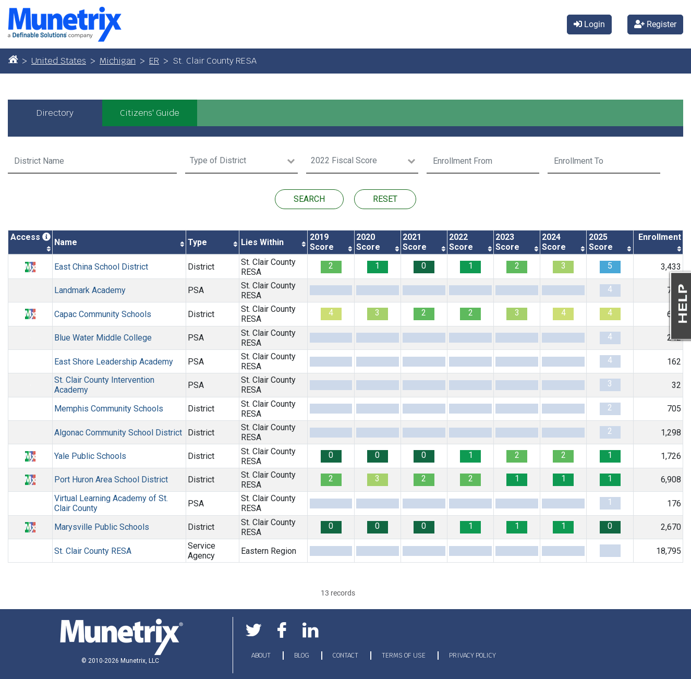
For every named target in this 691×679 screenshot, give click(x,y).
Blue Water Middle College (103, 338)
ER (154, 60)
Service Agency (201, 551)
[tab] (55, 113)
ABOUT (261, 655)
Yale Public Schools (90, 456)
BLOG (302, 655)
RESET (385, 199)
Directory (55, 112)
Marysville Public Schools (101, 527)
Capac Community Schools (102, 314)
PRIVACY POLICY (472, 655)
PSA (196, 290)
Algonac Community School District (118, 433)
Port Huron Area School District (111, 479)
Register (655, 24)
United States (58, 60)
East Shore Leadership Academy (113, 362)
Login (589, 24)
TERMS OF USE (404, 655)
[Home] (13, 59)
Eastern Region (268, 551)
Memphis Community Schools (108, 409)
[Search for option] (236, 161)
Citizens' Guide (149, 112)
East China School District (101, 267)
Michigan (118, 60)
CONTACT (346, 655)
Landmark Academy (90, 290)
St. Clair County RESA (268, 267)
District (201, 267)
